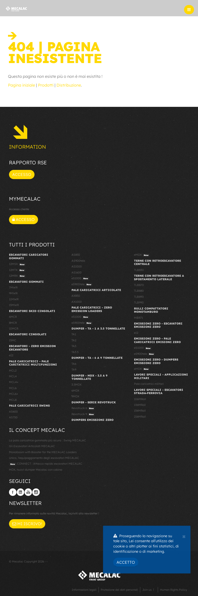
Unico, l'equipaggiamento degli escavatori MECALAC (44, 458)
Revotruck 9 (83, 414)
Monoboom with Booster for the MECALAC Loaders (42, 452)
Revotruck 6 (83, 408)
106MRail (140, 399)
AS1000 (77, 266)
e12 (11, 355)
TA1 (74, 334)
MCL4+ (13, 382)
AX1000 (77, 302)
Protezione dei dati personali (119, 589)
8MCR (13, 323)
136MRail (140, 405)
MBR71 (138, 318)
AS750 (13, 417)
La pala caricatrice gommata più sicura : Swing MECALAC (47, 440)
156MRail (140, 410)
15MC (12, 340)
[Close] (184, 536)
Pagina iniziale (21, 85)
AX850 (76, 295)
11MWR (13, 299)
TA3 (74, 346)
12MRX (17, 276)
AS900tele (78, 260)
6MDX (75, 390)
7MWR (13, 287)
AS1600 (77, 272)
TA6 (74, 364)
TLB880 (139, 290)
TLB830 (139, 270)
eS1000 (80, 278)
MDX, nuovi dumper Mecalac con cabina (35, 469)
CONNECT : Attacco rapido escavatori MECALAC (45, 464)
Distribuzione (68, 85)
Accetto (125, 562)
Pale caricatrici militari (149, 384)
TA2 (74, 340)
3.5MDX (77, 384)
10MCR (13, 328)
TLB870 (139, 285)
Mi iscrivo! (27, 523)
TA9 (74, 369)
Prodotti (46, 85)
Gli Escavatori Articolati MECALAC (32, 446)
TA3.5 (75, 352)
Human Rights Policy (173, 589)
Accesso (21, 174)
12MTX (17, 270)
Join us (147, 589)
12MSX (17, 264)
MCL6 (12, 388)
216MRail (140, 416)
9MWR (13, 293)
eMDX (142, 255)
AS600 (13, 411)
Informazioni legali (84, 589)
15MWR (14, 305)
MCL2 (12, 370)
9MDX (75, 396)
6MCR (13, 317)
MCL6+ (13, 394)
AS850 (76, 254)
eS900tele (82, 284)
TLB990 (139, 302)
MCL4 (13, 376)
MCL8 (12, 400)
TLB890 (139, 297)
